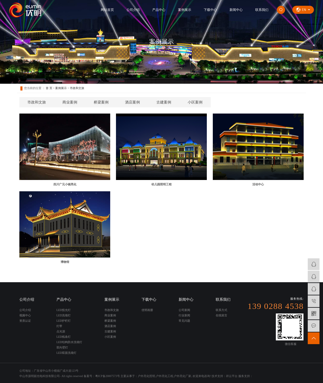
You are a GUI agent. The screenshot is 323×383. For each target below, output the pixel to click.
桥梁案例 (101, 102)
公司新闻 (184, 310)
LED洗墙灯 (63, 315)
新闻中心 (236, 10)
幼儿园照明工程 (161, 184)
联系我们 (261, 10)
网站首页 (107, 10)
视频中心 (25, 315)
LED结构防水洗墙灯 (69, 342)
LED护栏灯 (63, 320)
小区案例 (195, 102)
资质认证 (25, 320)
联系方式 (221, 310)
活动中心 (258, 184)
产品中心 (158, 10)
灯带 (59, 326)
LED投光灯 (63, 310)
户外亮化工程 (164, 376)
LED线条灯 (63, 336)
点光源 (60, 331)
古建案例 (163, 102)
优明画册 (147, 310)
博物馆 (65, 261)
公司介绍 (133, 10)
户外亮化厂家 (182, 376)
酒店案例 (132, 102)
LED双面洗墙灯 (66, 352)
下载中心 (210, 10)
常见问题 (184, 320)
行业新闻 (184, 315)
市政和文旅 (77, 88)
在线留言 (221, 315)
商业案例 (69, 102)
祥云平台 (232, 376)
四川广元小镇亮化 (64, 184)
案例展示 (184, 10)
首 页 (49, 88)
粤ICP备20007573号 (107, 376)
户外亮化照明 (146, 376)
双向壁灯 (62, 347)
